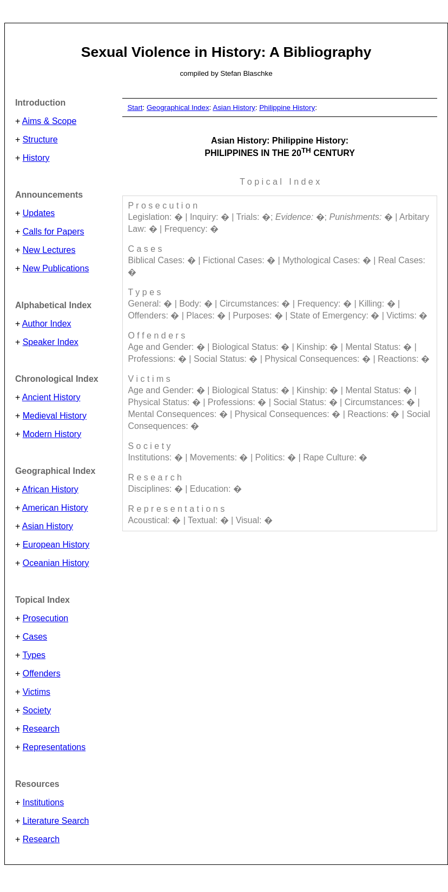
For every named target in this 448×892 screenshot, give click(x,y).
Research (41, 728)
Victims (36, 691)
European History (56, 544)
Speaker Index (50, 342)
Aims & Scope (49, 121)
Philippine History (287, 107)
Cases (35, 636)
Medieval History (55, 415)
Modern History (52, 434)
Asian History (47, 526)
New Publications (56, 268)
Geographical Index (178, 107)
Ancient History (51, 397)
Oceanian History (56, 563)
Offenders (42, 673)
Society (37, 710)
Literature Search (56, 820)
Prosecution (46, 618)
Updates (39, 213)
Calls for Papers (53, 231)
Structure (40, 139)
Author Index (46, 323)
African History (50, 489)
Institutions (43, 802)
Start (134, 107)
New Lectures (49, 250)
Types (33, 655)
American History (55, 507)
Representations (54, 747)
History (36, 157)
